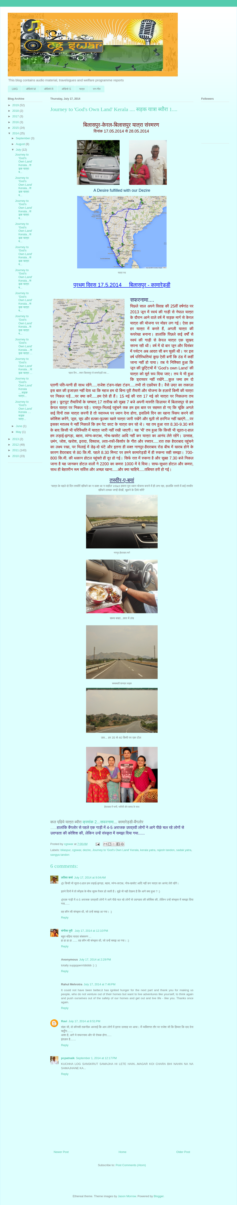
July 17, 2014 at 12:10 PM (91, 930)
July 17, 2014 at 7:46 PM (99, 984)
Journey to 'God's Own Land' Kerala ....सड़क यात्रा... (23, 387)
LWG (15, 89)
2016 (16, 122)
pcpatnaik (68, 1058)
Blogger (158, 1196)
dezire (87, 850)
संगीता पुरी (67, 930)
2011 (16, 450)
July (19, 149)
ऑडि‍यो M (31, 89)
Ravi (64, 1021)
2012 (16, 444)
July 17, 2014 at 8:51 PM (84, 1021)
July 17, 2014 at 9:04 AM (90, 877)
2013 (16, 439)
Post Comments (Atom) (131, 1165)
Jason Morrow (127, 1196)
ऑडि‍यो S (66, 89)
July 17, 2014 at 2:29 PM (95, 959)
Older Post (183, 1152)
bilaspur (66, 850)
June (19, 426)
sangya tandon (59, 854)
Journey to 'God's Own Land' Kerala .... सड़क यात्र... (23, 410)
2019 (16, 105)
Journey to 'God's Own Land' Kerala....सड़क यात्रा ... (23, 346)
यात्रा (82, 89)
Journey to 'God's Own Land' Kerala (115, 850)
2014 (16, 133)
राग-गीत (97, 89)
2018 (16, 110)
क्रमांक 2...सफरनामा (98, 822)
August (21, 144)
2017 (16, 116)
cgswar (76, 850)
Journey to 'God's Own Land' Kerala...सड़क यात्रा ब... (23, 163)
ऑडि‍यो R (48, 89)
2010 (16, 456)
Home (123, 1152)
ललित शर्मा (67, 877)
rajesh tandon (166, 850)
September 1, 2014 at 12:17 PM (96, 1058)
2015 (16, 127)
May (19, 432)
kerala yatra (147, 850)
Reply (64, 917)
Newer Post (61, 1152)
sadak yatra (183, 850)
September (23, 138)
